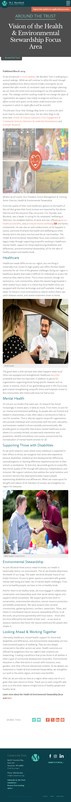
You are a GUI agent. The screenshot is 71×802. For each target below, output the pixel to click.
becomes (55, 375)
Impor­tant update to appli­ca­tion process (51, 9)
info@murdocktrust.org (15, 775)
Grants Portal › (56, 762)
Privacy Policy (60, 796)
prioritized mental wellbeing (39, 223)
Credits (52, 796)
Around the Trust (12, 57)
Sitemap (45, 796)
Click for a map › (13, 768)
